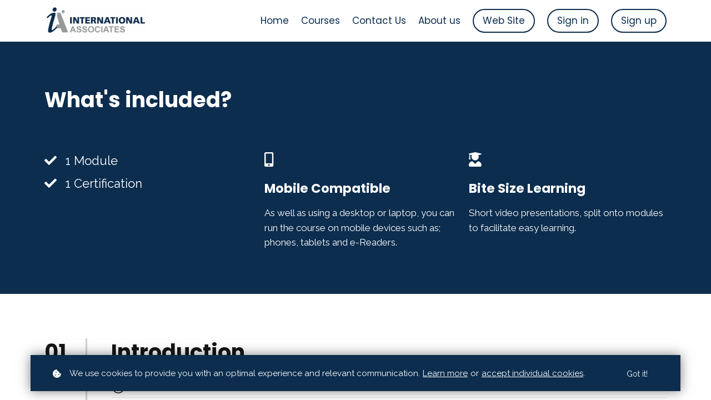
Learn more (445, 373)
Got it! (637, 373)
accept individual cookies (532, 373)
